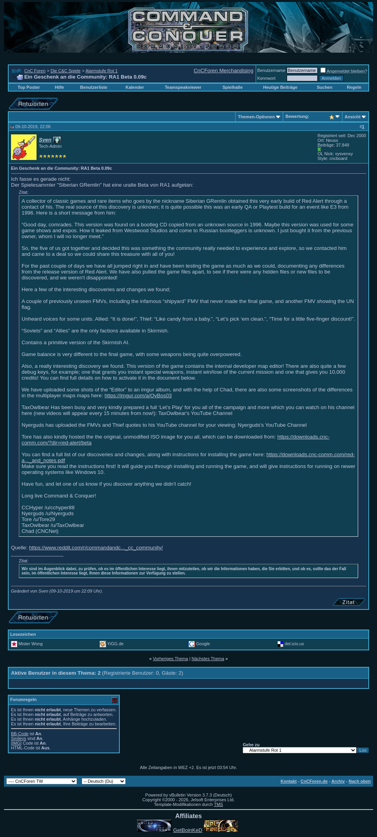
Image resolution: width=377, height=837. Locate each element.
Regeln (354, 87)
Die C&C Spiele (66, 70)
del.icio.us (294, 643)
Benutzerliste (93, 87)
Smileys (18, 738)
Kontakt (289, 781)
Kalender (135, 87)
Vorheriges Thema (170, 658)
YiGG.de (115, 643)
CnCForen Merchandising (223, 70)
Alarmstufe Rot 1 (102, 70)
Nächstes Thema (208, 658)
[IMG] (16, 743)
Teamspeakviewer (183, 87)
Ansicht (353, 116)
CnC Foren (35, 70)
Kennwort (266, 78)
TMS (218, 804)
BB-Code (20, 733)
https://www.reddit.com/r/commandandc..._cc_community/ (96, 548)
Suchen (325, 87)
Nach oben (360, 781)
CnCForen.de (314, 781)
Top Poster (29, 87)
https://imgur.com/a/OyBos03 (138, 395)
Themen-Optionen (256, 116)
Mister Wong (30, 643)
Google (203, 643)
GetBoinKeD (187, 830)
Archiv (338, 781)
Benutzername (271, 70)
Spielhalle (232, 87)
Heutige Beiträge (280, 87)
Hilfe (59, 87)
